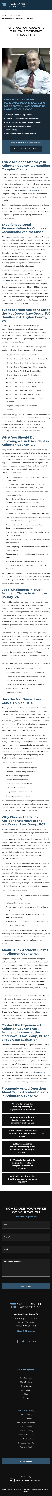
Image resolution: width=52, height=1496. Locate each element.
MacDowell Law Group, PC (11, 16)
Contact (38, 1072)
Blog (26, 1394)
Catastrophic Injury (26, 1435)
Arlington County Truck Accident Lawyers (17, 18)
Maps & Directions (26, 1331)
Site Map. (26, 1492)
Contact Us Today (26, 1461)
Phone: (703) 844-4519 (26, 1326)
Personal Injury (26, 1415)
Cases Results (26, 1386)
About (26, 1374)
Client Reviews (26, 1382)
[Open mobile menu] (47, 5)
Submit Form (26, 1286)
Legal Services (26, 1378)
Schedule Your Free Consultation (26, 149)
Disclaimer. (46, 1490)
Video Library (26, 1390)
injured (10, 281)
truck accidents (36, 181)
